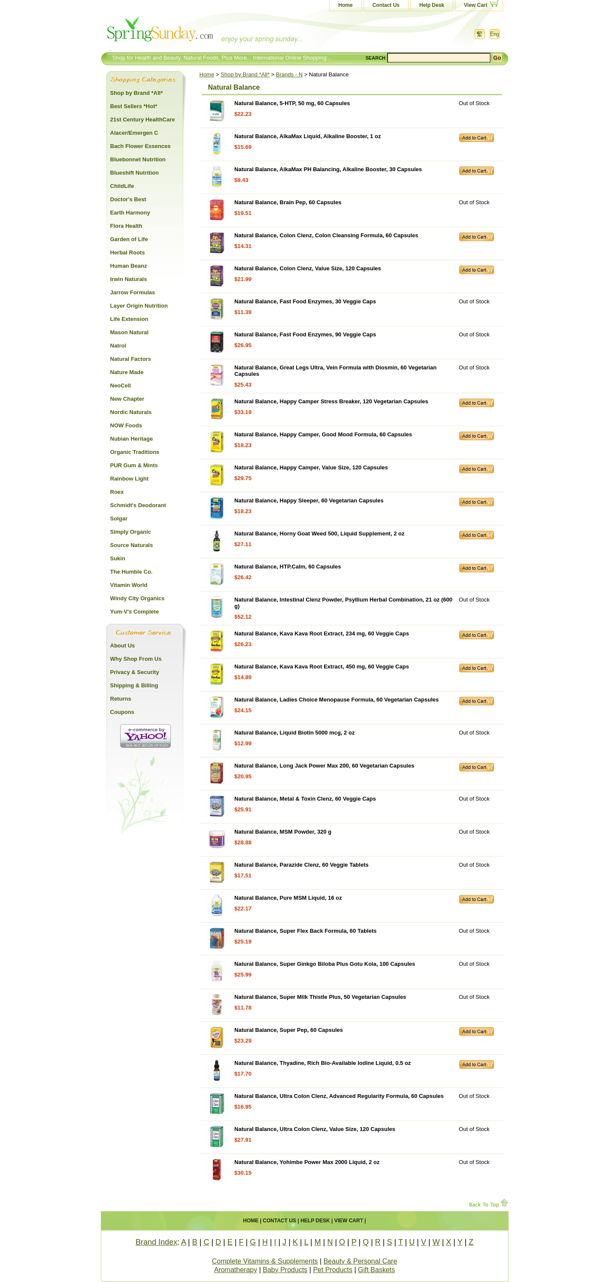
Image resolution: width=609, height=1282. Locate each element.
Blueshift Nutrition (134, 172)
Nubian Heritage (131, 438)
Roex (117, 492)
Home (345, 5)
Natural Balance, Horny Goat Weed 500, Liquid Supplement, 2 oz (319, 533)
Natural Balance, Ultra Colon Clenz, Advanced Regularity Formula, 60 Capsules (339, 1096)
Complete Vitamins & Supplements (265, 1261)
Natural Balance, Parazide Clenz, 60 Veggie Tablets (301, 865)
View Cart (475, 5)
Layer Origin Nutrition (139, 305)
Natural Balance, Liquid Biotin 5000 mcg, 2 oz (294, 732)
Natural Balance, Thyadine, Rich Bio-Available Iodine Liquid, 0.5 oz (322, 1063)
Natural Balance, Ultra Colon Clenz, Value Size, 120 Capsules (314, 1129)
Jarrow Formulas (132, 292)
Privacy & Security (134, 672)
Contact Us (386, 5)
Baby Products (285, 1269)
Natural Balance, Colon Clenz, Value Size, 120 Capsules (307, 268)
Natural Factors (130, 359)
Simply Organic (130, 532)
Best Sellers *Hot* (134, 106)
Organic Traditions (135, 452)
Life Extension (129, 319)
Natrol (118, 345)
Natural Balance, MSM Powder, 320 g (282, 831)
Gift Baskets (376, 1269)
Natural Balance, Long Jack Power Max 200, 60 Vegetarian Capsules (324, 765)
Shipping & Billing (134, 685)
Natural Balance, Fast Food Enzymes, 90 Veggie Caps (305, 334)
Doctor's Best (128, 199)
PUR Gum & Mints (134, 465)
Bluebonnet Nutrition (138, 159)
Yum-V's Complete (134, 611)
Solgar (118, 518)
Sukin (117, 558)
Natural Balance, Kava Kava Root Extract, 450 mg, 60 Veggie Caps (321, 666)
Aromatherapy (236, 1269)
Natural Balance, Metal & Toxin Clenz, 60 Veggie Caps (305, 798)
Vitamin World (129, 585)
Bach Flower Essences (140, 146)
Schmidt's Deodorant (138, 505)
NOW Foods (126, 425)
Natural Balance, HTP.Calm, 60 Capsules (287, 566)
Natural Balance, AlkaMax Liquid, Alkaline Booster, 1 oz (307, 136)
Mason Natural (129, 332)
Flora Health (126, 226)
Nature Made (127, 372)
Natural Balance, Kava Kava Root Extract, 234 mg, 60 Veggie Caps (321, 633)
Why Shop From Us (136, 659)
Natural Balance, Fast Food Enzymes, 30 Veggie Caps (305, 301)
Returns (120, 698)
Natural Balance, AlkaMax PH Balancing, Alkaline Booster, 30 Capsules (328, 169)
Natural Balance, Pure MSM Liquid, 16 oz (288, 898)
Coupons (122, 712)
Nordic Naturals (131, 412)
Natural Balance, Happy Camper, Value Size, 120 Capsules (311, 467)
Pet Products (332, 1269)
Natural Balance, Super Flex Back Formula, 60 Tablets (305, 931)
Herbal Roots (127, 252)
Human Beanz (128, 266)
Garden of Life (129, 239)
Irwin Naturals (128, 279)
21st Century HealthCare (142, 119)
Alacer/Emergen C (134, 133)
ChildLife (122, 186)
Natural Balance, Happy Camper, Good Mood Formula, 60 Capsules (323, 434)
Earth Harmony (130, 212)
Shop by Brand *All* (245, 74)
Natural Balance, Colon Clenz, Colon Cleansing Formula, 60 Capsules (326, 235)
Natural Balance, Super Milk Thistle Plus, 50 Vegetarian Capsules (320, 997)
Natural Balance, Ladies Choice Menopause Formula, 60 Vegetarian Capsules (336, 699)
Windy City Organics (137, 598)
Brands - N (289, 74)
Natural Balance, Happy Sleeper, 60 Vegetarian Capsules (309, 500)
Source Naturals (131, 545)
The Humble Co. (131, 571)
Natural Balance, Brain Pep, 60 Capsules (287, 202)
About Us (122, 645)
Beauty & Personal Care (360, 1261)
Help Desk (431, 5)
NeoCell (120, 385)
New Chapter (127, 399)
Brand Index (156, 1242)
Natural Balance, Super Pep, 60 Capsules (288, 1030)
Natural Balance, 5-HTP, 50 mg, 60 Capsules (292, 103)
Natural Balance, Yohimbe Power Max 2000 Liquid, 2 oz (306, 1162)
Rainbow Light (129, 478)
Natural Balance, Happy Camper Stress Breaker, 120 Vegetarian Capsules (331, 401)
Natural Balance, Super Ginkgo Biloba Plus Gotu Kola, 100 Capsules (324, 964)
